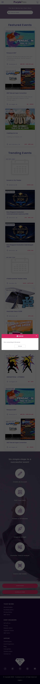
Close (20, 346)
